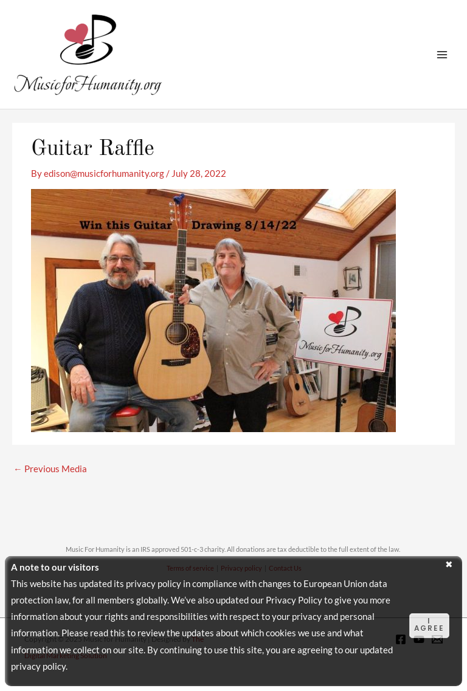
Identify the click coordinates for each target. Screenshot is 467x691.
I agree (429, 624)
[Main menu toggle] (442, 54)
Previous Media (50, 469)
